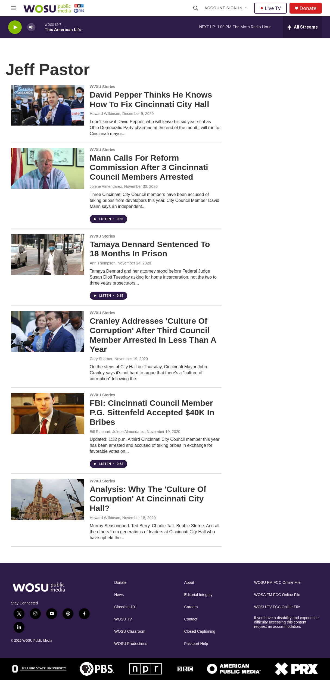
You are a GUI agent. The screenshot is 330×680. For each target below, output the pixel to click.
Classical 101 (125, 607)
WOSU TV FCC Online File (277, 607)
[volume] (31, 27)
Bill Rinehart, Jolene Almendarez (117, 431)
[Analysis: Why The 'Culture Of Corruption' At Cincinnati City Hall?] (47, 499)
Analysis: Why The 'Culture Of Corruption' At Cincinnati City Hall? (148, 499)
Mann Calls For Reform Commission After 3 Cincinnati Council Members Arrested (149, 167)
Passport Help (196, 644)
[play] (15, 27)
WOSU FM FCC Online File (277, 583)
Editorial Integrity (198, 595)
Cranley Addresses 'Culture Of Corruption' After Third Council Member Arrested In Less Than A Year (153, 335)
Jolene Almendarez (106, 186)
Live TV (270, 8)
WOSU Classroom (129, 631)
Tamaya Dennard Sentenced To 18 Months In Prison (150, 249)
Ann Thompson (103, 263)
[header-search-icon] (196, 8)
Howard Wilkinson (105, 113)
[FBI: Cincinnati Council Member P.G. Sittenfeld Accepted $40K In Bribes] (47, 413)
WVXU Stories (102, 87)
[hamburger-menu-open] (13, 8)
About (189, 583)
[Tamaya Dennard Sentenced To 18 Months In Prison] (47, 254)
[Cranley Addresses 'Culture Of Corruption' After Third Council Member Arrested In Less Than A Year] (47, 331)
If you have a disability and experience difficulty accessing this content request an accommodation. (286, 622)
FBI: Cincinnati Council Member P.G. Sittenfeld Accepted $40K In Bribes (152, 412)
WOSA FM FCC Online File (277, 595)
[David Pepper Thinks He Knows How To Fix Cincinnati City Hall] (47, 105)
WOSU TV (123, 619)
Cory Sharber (101, 359)
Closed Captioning (199, 631)
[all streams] (302, 27)
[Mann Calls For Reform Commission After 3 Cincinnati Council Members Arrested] (47, 168)
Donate (308, 8)
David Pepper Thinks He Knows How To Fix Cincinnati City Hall (151, 99)
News (119, 595)
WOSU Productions (130, 644)
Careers (191, 607)
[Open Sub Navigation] (246, 8)
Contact (190, 619)
